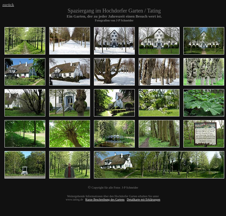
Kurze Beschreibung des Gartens (104, 199)
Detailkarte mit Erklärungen (143, 199)
